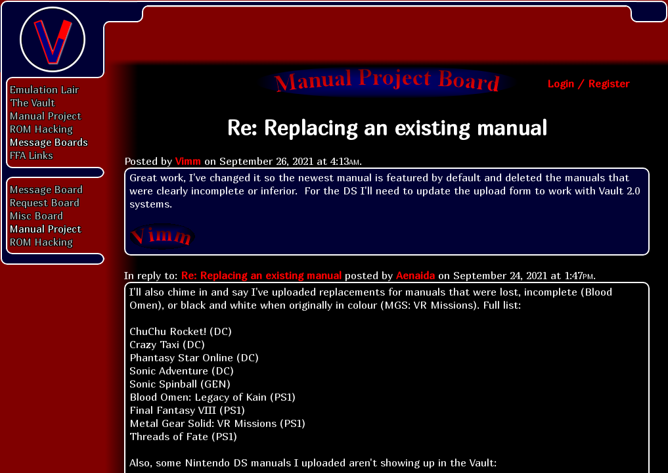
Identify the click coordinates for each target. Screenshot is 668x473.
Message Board (46, 189)
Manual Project (45, 116)
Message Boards (49, 142)
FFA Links (31, 155)
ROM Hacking (41, 129)
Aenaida (415, 275)
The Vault (32, 102)
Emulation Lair (44, 89)
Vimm (188, 161)
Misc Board (36, 215)
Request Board (44, 202)
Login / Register (588, 83)
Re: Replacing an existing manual (261, 275)
